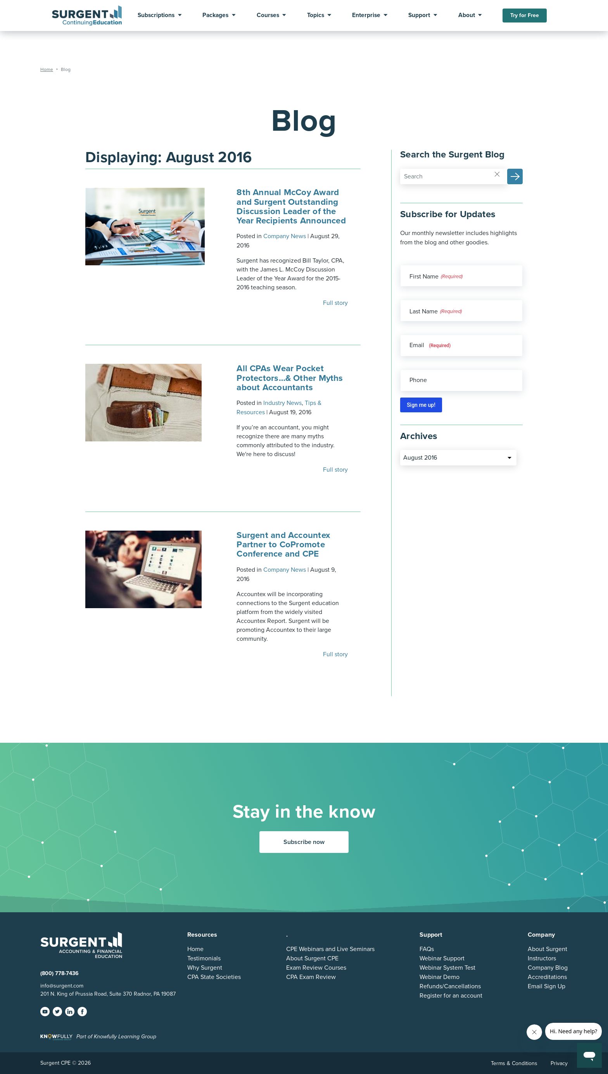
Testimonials (204, 958)
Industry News (282, 403)
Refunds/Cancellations (450, 986)
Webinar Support (442, 958)
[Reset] (497, 174)
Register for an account (451, 996)
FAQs (427, 949)
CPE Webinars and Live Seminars (330, 949)
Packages (215, 15)
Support (419, 15)
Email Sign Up (546, 986)
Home (195, 949)
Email (430, 345)
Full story (336, 303)
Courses (268, 15)
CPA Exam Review (311, 977)
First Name (424, 276)
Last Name (423, 311)
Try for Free (524, 15)
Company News (284, 236)
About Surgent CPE (312, 958)
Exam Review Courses (316, 968)
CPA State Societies (214, 977)
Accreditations (547, 977)
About (466, 15)
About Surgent (547, 949)
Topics (315, 15)
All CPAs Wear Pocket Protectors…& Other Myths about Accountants (290, 377)
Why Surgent (204, 968)
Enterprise (366, 15)
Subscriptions (156, 15)
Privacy (559, 1063)
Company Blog (548, 968)
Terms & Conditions (514, 1063)
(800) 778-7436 (59, 973)
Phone (418, 380)
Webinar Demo (439, 977)
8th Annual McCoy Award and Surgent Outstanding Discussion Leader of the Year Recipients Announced (291, 206)
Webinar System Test (447, 968)
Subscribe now (304, 842)
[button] (515, 176)
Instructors (542, 958)
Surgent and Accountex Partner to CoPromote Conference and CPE (283, 544)
